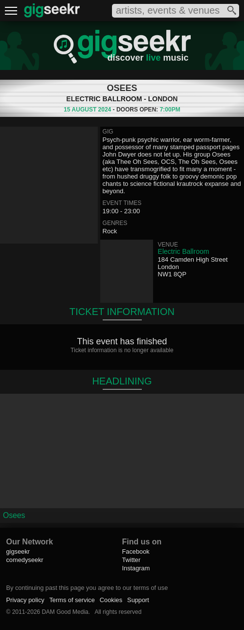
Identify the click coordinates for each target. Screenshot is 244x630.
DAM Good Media (65, 611)
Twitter (131, 559)
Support (138, 600)
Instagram (136, 568)
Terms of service (72, 600)
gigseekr (17, 551)
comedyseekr (24, 559)
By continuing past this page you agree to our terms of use (87, 587)
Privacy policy (25, 600)
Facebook (135, 551)
